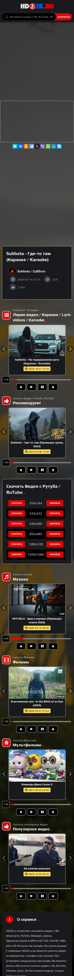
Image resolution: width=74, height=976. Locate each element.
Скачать (63, 16)
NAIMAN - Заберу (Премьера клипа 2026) (37, 618)
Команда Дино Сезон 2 (37, 784)
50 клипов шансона (37, 868)
